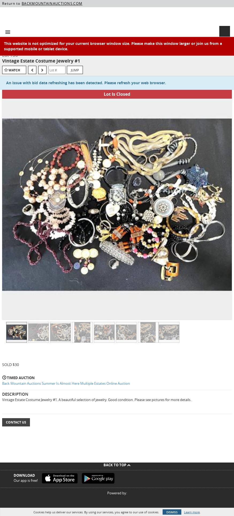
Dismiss (172, 512)
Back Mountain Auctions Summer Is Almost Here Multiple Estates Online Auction (66, 383)
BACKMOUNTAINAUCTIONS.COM (52, 3)
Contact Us (16, 422)
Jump (75, 70)
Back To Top (117, 465)
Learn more (192, 512)
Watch (14, 70)
